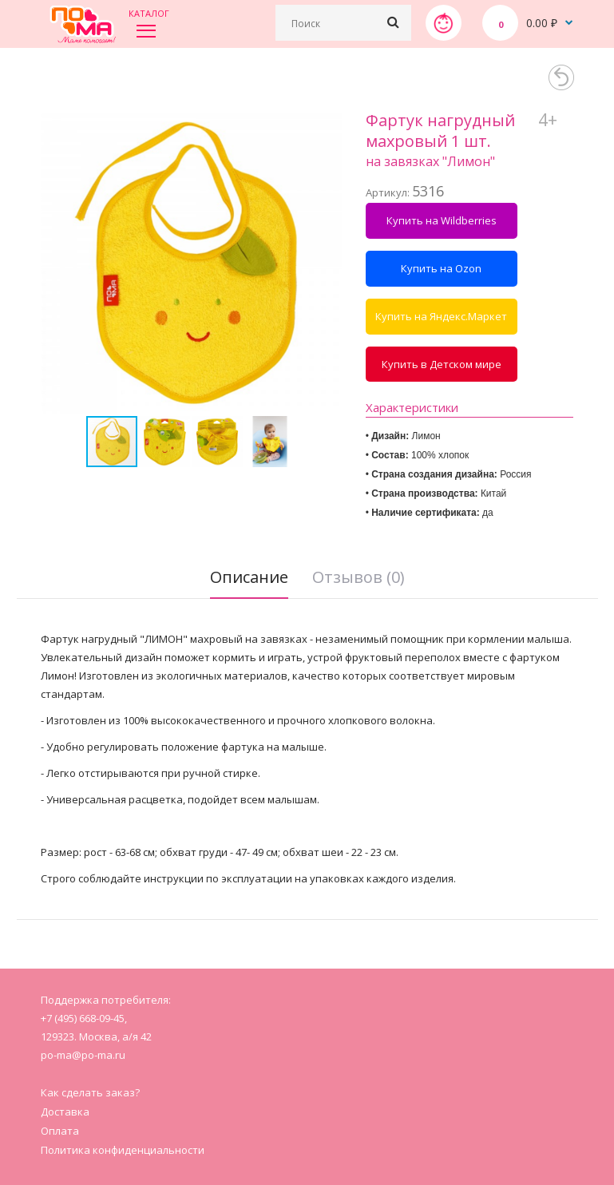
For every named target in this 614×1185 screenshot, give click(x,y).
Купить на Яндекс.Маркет (441, 316)
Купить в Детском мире (441, 364)
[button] (327, 263)
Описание (249, 577)
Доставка (65, 1111)
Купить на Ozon (441, 268)
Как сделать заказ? (90, 1092)
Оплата (60, 1131)
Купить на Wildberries (441, 220)
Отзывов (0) (358, 577)
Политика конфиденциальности (122, 1150)
